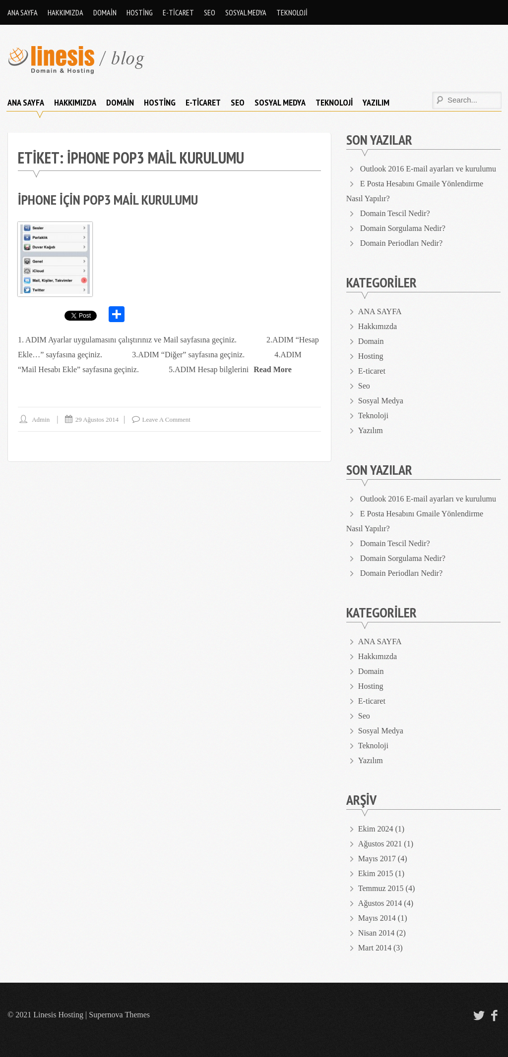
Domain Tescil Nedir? (395, 213)
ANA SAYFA (22, 12)
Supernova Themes (119, 1014)
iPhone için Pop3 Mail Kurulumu (108, 199)
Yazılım (376, 102)
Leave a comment (166, 419)
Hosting (140, 12)
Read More (273, 369)
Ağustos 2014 (380, 903)
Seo (209, 12)
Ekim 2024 (375, 829)
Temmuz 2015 (381, 888)
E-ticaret (178, 12)
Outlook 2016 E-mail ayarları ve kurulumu (428, 169)
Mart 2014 (374, 948)
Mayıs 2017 (377, 858)
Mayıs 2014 (377, 918)
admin (41, 419)
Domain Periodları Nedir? (401, 243)
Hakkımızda (65, 12)
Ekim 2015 (375, 873)
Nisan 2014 (376, 933)
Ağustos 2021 (380, 843)
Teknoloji (292, 12)
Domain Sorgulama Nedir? (402, 228)
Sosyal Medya (245, 12)
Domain (105, 12)
